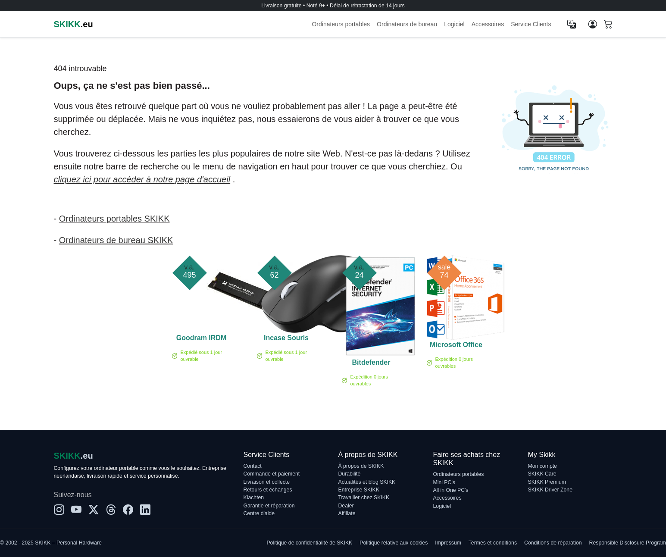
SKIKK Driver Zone (550, 490)
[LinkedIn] (145, 510)
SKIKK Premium (547, 482)
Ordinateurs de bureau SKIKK (116, 240)
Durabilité (349, 474)
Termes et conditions (493, 543)
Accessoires (488, 24)
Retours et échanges (268, 490)
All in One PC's (451, 490)
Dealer (346, 506)
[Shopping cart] (608, 25)
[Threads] (111, 510)
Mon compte (542, 466)
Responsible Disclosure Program (627, 543)
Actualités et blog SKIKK (367, 482)
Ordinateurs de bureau (407, 24)
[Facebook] (128, 510)
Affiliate (347, 513)
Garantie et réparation (269, 506)
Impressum (448, 543)
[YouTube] (76, 510)
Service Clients (531, 24)
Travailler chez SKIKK (364, 497)
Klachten (254, 497)
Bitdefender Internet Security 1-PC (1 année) (371, 364)
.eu (73, 24)
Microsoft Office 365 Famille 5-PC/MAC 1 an (456, 346)
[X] (93, 510)
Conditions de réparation (553, 543)
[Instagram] (59, 510)
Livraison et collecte (267, 482)
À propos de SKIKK (361, 466)
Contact (253, 466)
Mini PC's (444, 482)
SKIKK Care (542, 474)
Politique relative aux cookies (394, 543)
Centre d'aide (259, 513)
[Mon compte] (592, 24)
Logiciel (454, 24)
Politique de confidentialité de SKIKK (309, 543)
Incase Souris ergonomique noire (286, 339)
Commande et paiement (272, 474)
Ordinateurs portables (341, 24)
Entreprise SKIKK (358, 490)
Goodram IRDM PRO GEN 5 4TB (201, 339)
